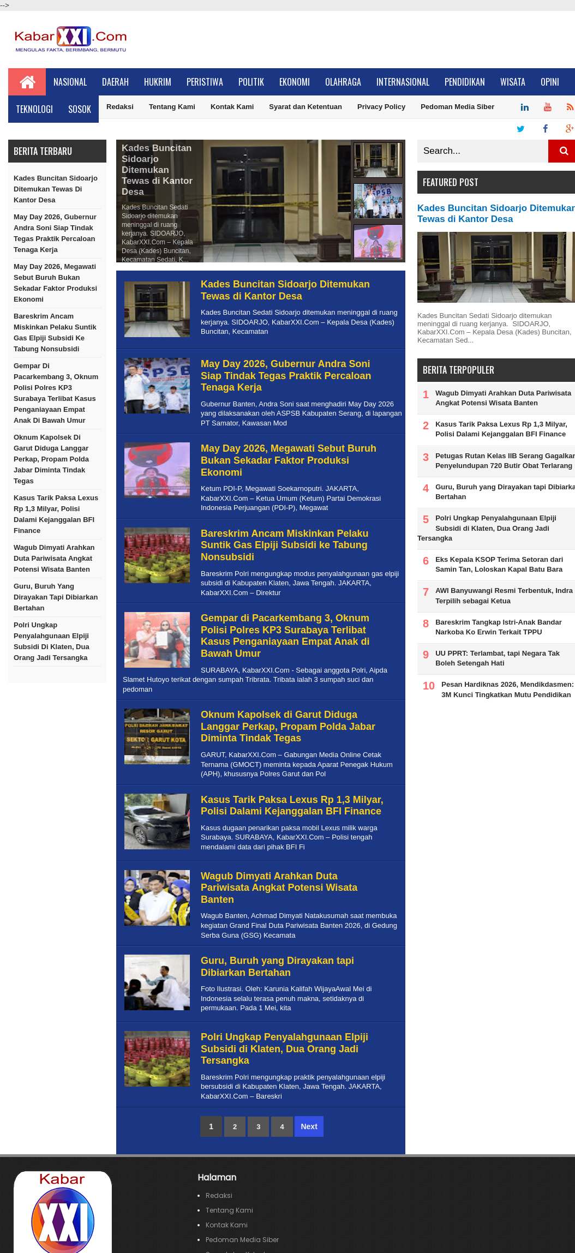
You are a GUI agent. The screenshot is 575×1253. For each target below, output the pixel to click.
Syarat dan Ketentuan (305, 107)
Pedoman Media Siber (457, 107)
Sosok (79, 109)
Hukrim (157, 81)
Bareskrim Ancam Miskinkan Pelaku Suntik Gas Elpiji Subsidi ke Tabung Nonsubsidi (55, 332)
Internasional (402, 81)
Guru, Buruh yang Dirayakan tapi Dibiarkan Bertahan (56, 597)
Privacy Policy (381, 107)
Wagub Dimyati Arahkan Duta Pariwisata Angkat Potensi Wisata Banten (54, 558)
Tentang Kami (172, 107)
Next (309, 1126)
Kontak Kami (232, 107)
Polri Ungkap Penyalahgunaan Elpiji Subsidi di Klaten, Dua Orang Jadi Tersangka (51, 641)
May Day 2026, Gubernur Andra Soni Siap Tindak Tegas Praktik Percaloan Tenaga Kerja (55, 233)
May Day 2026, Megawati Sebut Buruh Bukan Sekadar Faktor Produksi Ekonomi (55, 282)
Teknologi (34, 109)
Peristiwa (205, 81)
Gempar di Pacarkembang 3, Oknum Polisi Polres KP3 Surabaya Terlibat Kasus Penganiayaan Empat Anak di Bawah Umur (56, 393)
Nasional (70, 81)
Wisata (512, 81)
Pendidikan (465, 81)
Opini (550, 81)
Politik (251, 81)
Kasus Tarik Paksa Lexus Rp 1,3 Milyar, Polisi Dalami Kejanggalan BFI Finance (56, 514)
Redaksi (120, 107)
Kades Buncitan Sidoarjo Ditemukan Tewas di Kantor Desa (56, 189)
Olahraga (343, 81)
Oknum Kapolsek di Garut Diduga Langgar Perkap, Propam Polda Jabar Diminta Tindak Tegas (51, 459)
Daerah (115, 81)
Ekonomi (294, 81)
